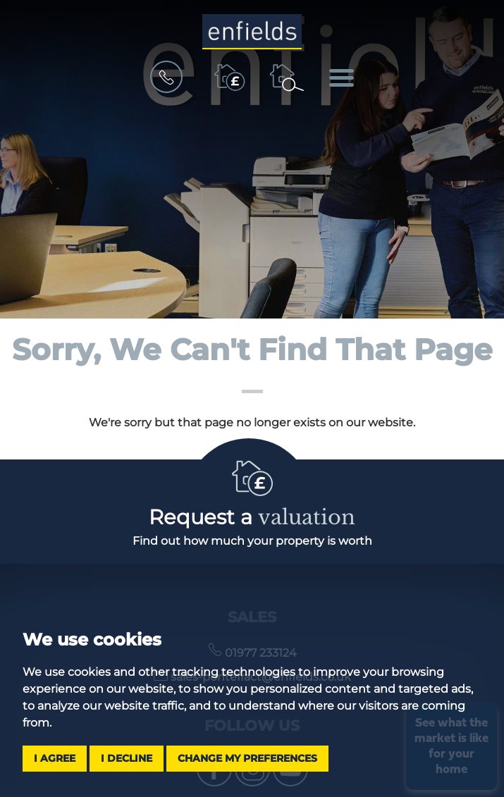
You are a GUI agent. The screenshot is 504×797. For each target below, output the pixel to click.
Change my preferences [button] (247, 758)
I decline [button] (126, 758)
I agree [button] (54, 758)
